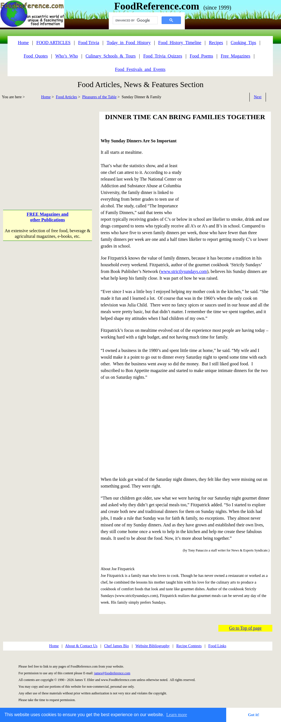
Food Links (217, 646)
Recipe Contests (189, 646)
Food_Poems (201, 56)
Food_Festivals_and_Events (140, 69)
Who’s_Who (66, 56)
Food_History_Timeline (179, 42)
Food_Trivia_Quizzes (162, 56)
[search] (134, 20)
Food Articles (66, 97)
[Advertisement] (48, 151)
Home (46, 97)
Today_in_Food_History (129, 42)
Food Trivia (88, 42)
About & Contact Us (81, 646)
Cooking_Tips (243, 42)
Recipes (216, 42)
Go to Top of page (245, 628)
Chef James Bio (116, 646)
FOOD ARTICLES (53, 42)
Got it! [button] (253, 715)
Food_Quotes (36, 56)
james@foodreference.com (112, 673)
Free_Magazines (235, 56)
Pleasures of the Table (99, 97)
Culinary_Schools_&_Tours (111, 56)
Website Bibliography (153, 646)
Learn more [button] (176, 714)
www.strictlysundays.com (184, 271)
